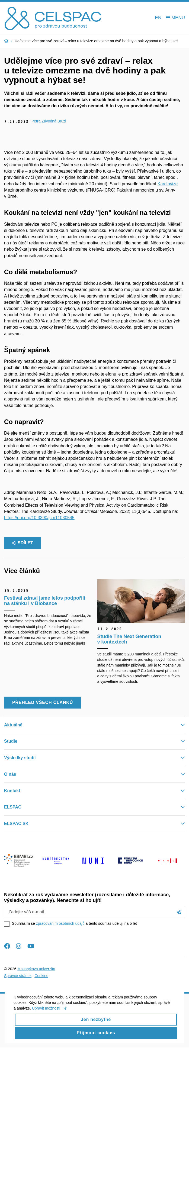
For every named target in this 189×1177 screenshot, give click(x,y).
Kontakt (12, 920)
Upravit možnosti (49, 1145)
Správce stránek (17, 1105)
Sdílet (22, 672)
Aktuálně (13, 854)
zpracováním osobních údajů (60, 1052)
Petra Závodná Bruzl (48, 121)
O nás (10, 903)
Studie (10, 870)
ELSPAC (12, 936)
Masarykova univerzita (36, 1098)
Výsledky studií (20, 887)
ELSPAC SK (16, 953)
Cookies (41, 1105)
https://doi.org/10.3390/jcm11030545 (39, 647)
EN (158, 17)
